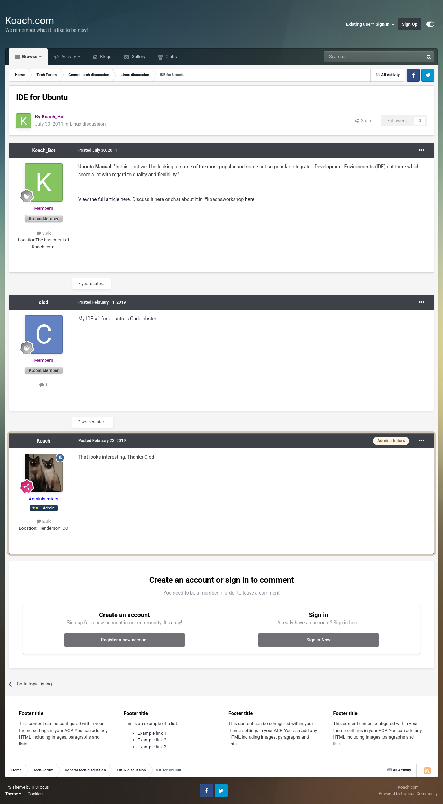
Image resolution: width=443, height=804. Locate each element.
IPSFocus (40, 787)
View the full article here (104, 199)
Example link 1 (152, 733)
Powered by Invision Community (408, 793)
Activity (68, 56)
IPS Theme (15, 787)
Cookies (35, 794)
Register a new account (124, 639)
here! (250, 199)
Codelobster (143, 318)
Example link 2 (152, 739)
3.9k (44, 233)
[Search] (357, 56)
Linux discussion (88, 124)
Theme (13, 794)
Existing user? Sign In (370, 24)
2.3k (44, 521)
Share (363, 120)
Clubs (170, 56)
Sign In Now (319, 639)
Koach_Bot (43, 150)
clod (43, 302)
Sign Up (409, 24)
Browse (29, 56)
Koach (43, 441)
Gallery (137, 56)
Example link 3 (152, 746)
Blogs (105, 56)
